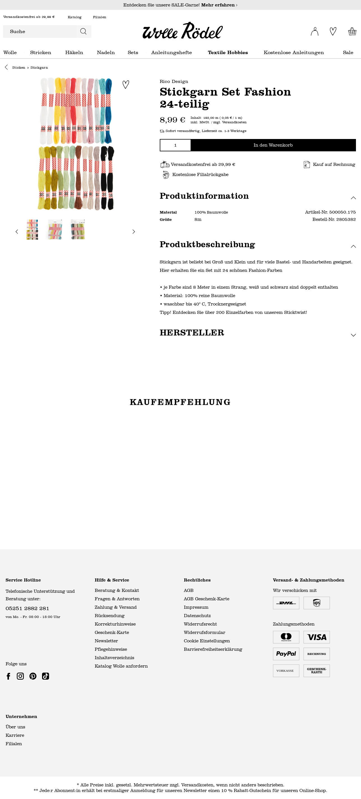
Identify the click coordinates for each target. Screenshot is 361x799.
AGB (189, 590)
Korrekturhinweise (115, 624)
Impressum (196, 607)
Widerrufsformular (204, 632)
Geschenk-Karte (112, 632)
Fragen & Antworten (117, 598)
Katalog (75, 17)
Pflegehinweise (111, 649)
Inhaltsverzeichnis (114, 657)
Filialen (100, 17)
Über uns (15, 726)
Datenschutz (197, 615)
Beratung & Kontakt (117, 590)
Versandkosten (197, 785)
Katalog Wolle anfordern (121, 666)
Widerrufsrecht (200, 624)
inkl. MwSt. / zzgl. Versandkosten (219, 122)
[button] (7, 68)
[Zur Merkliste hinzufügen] (125, 84)
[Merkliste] (331, 31)
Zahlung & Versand (116, 607)
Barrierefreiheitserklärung (213, 649)
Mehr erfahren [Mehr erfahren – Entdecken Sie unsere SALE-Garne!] (219, 5)
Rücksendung (109, 615)
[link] (9, 676)
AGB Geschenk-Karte (206, 598)
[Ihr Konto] (311, 30)
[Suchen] (83, 31)
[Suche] (39, 31)
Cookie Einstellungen (207, 640)
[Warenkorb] (350, 31)
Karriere (15, 735)
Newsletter (106, 640)
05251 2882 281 (27, 608)
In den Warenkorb (273, 145)
